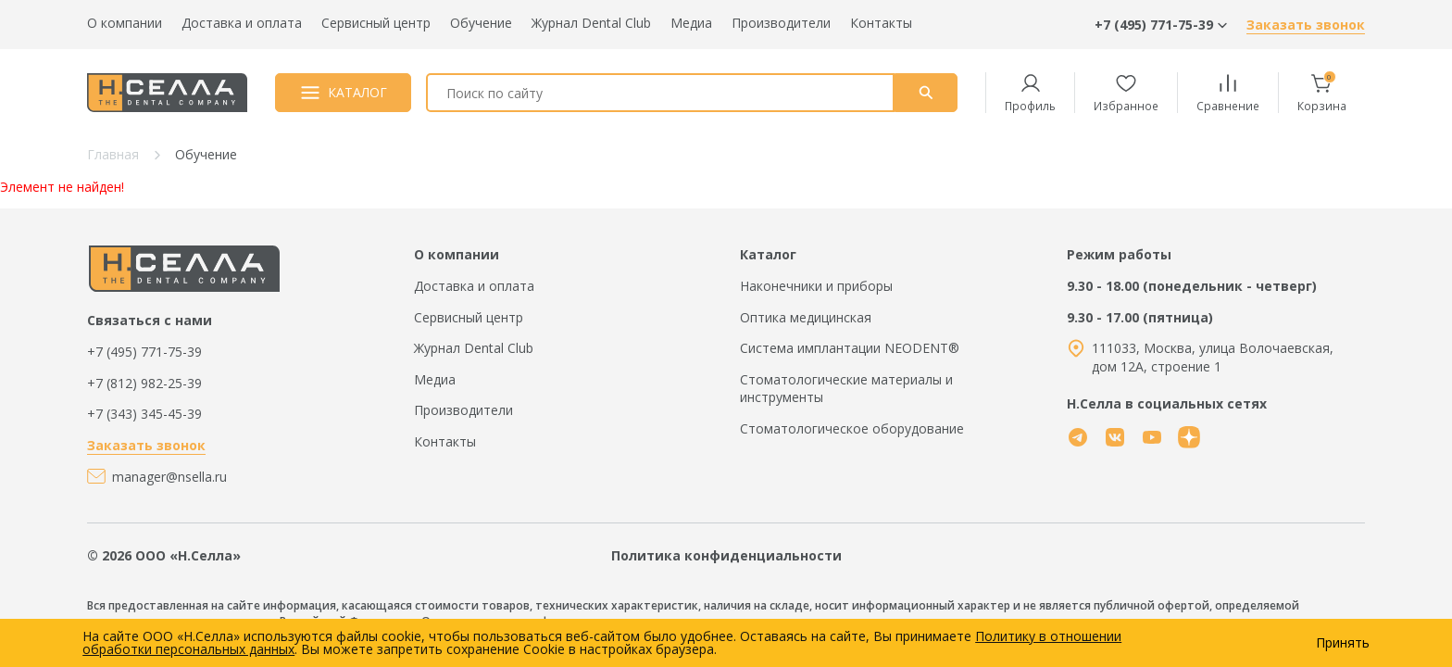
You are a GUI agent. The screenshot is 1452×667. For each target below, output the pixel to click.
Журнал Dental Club (591, 22)
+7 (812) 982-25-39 (144, 383)
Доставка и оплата (242, 22)
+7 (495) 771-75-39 (144, 351)
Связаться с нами (149, 320)
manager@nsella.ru (169, 476)
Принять (1343, 642)
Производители (781, 22)
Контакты (881, 22)
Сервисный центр (376, 22)
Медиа (691, 22)
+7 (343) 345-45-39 (144, 413)
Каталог (768, 254)
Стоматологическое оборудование (852, 428)
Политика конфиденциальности (726, 555)
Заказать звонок (1305, 24)
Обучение (481, 22)
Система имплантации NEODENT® (849, 348)
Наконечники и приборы (816, 286)
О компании (124, 22)
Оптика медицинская (805, 317)
